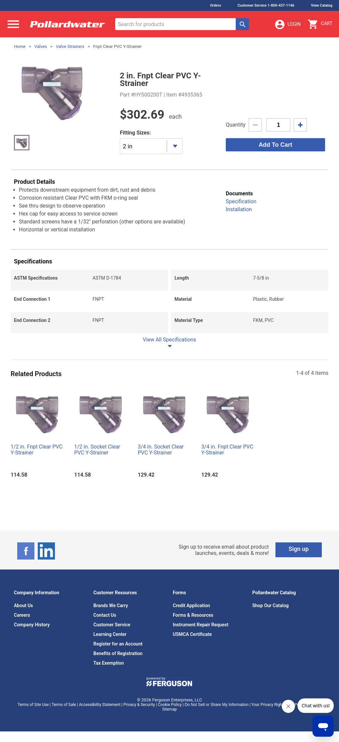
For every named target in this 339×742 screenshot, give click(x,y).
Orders (215, 5)
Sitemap (169, 709)
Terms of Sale (64, 704)
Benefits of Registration (117, 653)
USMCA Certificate (192, 634)
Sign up (299, 548)
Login (287, 24)
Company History (32, 624)
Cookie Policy (170, 704)
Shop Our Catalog (270, 605)
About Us (23, 605)
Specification (241, 201)
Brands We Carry (110, 605)
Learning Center (109, 634)
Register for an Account (117, 643)
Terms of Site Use (33, 704)
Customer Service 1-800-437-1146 (266, 5)
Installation (239, 209)
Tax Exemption (108, 663)
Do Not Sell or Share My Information (217, 704)
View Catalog (321, 5)
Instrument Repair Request (200, 624)
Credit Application (191, 605)
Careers (22, 615)
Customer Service (111, 624)
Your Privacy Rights (268, 704)
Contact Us (104, 615)
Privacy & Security (139, 704)
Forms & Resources (193, 615)
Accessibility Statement (99, 704)
